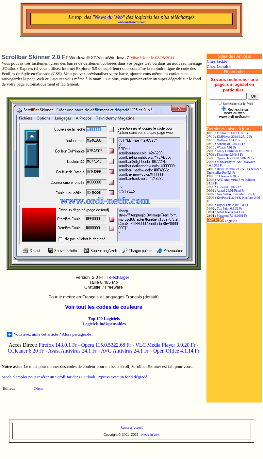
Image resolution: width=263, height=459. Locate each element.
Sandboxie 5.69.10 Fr (231, 144)
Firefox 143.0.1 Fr (58, 345)
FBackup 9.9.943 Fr (230, 154)
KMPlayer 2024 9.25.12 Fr (234, 136)
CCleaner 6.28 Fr (228, 176)
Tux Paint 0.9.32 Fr (229, 208)
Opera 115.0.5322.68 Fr (106, 345)
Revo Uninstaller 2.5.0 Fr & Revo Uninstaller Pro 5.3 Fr (234, 170)
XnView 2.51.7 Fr (228, 140)
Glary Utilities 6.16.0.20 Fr (235, 151)
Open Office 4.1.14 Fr (176, 351)
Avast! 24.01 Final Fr (230, 190)
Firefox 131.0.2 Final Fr (232, 133)
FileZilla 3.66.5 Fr (229, 187)
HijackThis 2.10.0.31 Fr (232, 205)
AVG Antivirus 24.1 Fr (125, 351)
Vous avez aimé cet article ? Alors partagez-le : (50, 334)
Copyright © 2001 (116, 434)
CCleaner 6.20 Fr (26, 351)
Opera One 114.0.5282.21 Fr (236, 158)
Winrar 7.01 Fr (226, 147)
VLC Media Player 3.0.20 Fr (165, 345)
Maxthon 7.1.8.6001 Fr (232, 215)
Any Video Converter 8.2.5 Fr (236, 194)
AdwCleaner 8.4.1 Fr (230, 212)
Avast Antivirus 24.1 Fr (72, 351)
